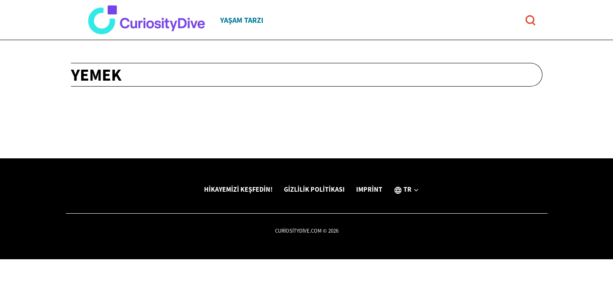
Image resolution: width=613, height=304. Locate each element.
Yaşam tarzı (241, 20)
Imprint (369, 189)
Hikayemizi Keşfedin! (238, 189)
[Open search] (530, 20)
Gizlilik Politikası (314, 189)
